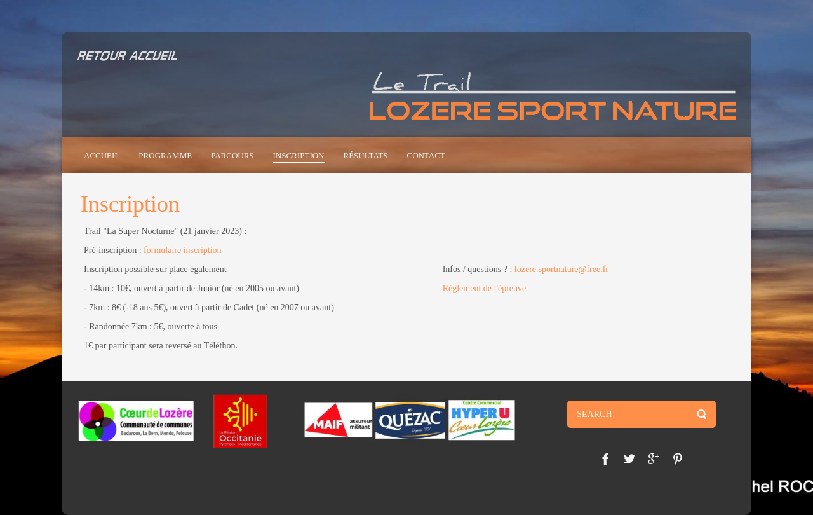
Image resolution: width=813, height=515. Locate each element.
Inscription (130, 204)
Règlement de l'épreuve (485, 288)
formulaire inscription (182, 250)
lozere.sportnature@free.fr (561, 269)
